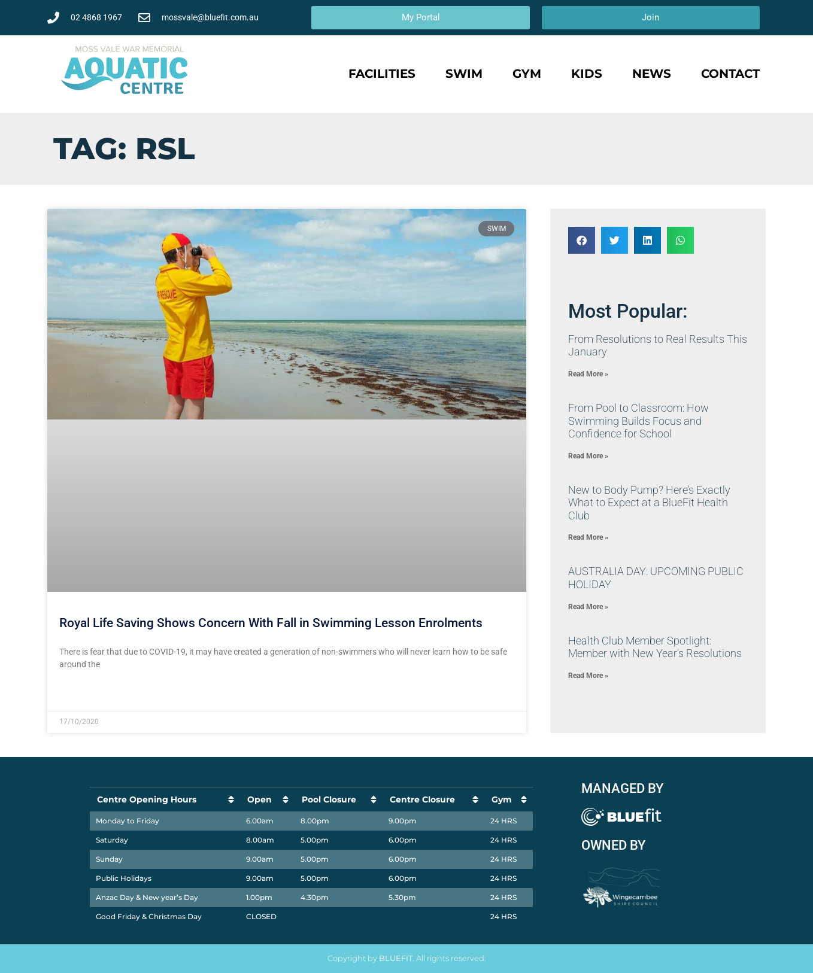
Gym (526, 73)
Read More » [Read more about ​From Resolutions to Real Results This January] (588, 374)
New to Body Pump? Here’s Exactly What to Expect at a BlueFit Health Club (649, 503)
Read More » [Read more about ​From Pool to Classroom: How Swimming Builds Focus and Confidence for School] (588, 456)
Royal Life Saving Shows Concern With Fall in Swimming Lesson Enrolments (271, 623)
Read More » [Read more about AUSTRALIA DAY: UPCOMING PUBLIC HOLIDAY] (588, 607)
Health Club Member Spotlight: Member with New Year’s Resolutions (655, 647)
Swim (464, 73)
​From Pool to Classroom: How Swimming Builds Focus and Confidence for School (638, 421)
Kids (586, 73)
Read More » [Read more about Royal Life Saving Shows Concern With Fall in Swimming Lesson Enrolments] (82, 693)
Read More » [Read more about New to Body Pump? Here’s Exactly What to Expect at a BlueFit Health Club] (588, 537)
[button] (581, 240)
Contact (730, 73)
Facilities (381, 73)
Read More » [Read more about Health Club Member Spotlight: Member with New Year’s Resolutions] (588, 675)
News (651, 73)
